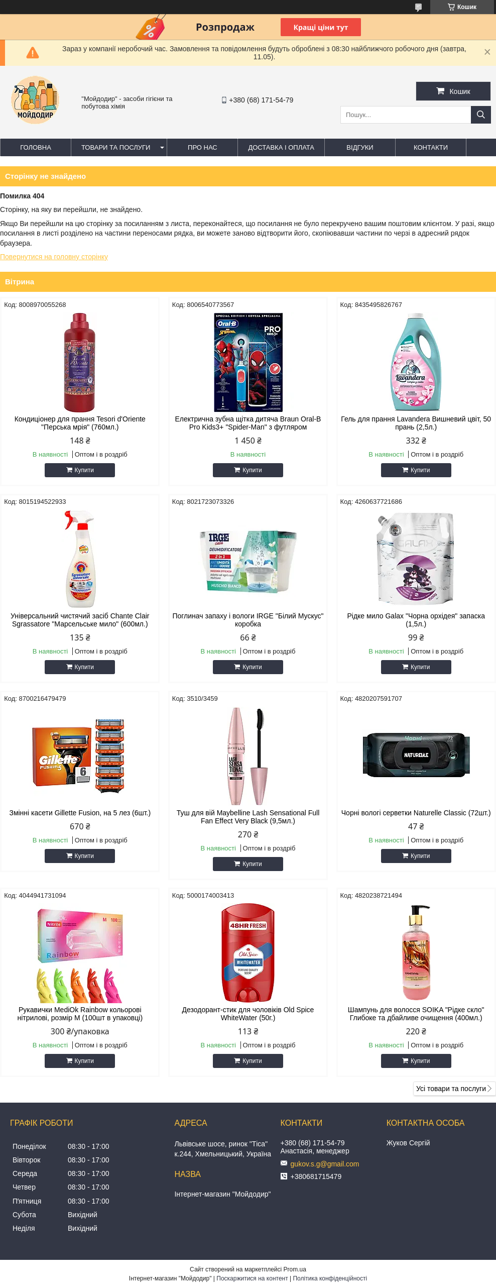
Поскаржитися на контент (252, 1278)
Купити (84, 470)
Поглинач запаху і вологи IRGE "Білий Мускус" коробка (247, 620)
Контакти (431, 147)
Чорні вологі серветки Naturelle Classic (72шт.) (416, 813)
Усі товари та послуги (451, 1089)
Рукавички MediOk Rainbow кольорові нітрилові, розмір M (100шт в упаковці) (80, 1014)
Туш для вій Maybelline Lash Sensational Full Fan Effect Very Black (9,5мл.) (248, 817)
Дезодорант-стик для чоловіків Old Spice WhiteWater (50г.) (248, 1014)
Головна (35, 147)
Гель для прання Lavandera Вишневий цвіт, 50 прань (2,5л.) (416, 423)
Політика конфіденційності (330, 1278)
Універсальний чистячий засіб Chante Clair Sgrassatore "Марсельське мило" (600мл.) (80, 620)
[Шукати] (481, 115)
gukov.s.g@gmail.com (325, 1164)
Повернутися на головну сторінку (54, 257)
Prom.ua (295, 1269)
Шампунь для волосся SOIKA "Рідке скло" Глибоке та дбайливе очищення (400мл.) (416, 1014)
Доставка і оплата (281, 147)
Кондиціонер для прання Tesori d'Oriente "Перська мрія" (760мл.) (80, 423)
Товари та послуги (115, 147)
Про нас (202, 147)
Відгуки (359, 147)
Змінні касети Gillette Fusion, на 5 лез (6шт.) (80, 813)
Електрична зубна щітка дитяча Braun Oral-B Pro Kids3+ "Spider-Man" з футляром (248, 423)
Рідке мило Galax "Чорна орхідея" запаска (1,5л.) (415, 620)
